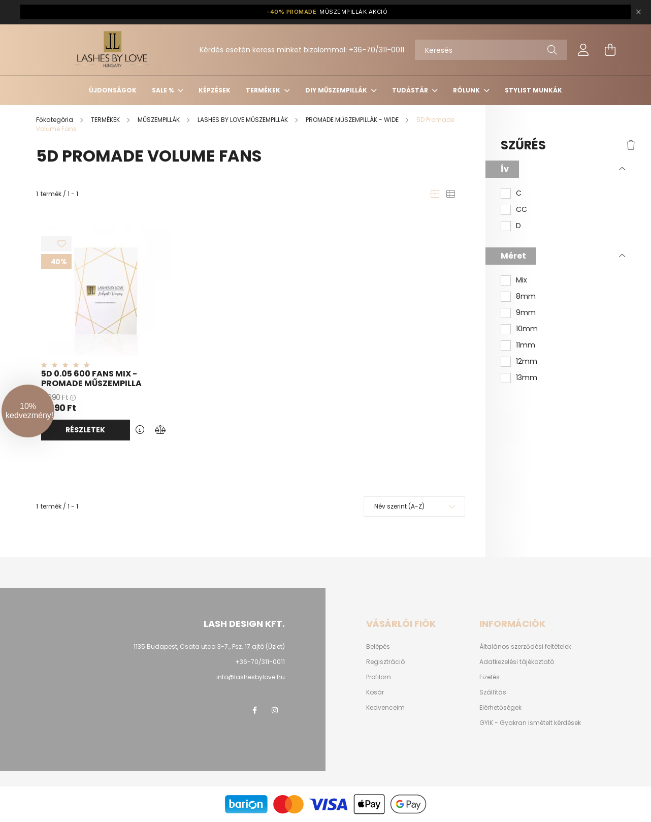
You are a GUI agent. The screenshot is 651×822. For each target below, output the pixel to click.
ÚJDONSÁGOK (113, 90)
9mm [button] (526, 313)
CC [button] (521, 209)
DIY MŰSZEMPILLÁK (337, 90)
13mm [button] (526, 378)
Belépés (378, 646)
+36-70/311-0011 (376, 50)
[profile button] (583, 50)
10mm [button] (527, 329)
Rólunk (467, 90)
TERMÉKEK (264, 90)
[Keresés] (491, 50)
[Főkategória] (55, 119)
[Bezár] (638, 12)
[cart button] (610, 50)
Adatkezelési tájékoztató (516, 662)
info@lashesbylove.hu (250, 677)
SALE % (163, 90)
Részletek (85, 430)
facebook (254, 710)
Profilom (378, 677)
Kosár (375, 692)
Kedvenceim (385, 707)
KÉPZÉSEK (215, 90)
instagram (275, 710)
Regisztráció (385, 662)
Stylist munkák (533, 90)
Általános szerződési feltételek (525, 646)
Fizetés (489, 677)
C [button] (519, 193)
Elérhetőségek (500, 707)
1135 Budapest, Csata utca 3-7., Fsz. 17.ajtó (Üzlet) (209, 646)
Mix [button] (521, 280)
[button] (28, 411)
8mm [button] (526, 296)
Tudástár (411, 90)
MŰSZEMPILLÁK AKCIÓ (327, 12)
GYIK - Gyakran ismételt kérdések (530, 722)
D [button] (518, 226)
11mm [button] (525, 345)
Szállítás (492, 692)
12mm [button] (526, 361)
